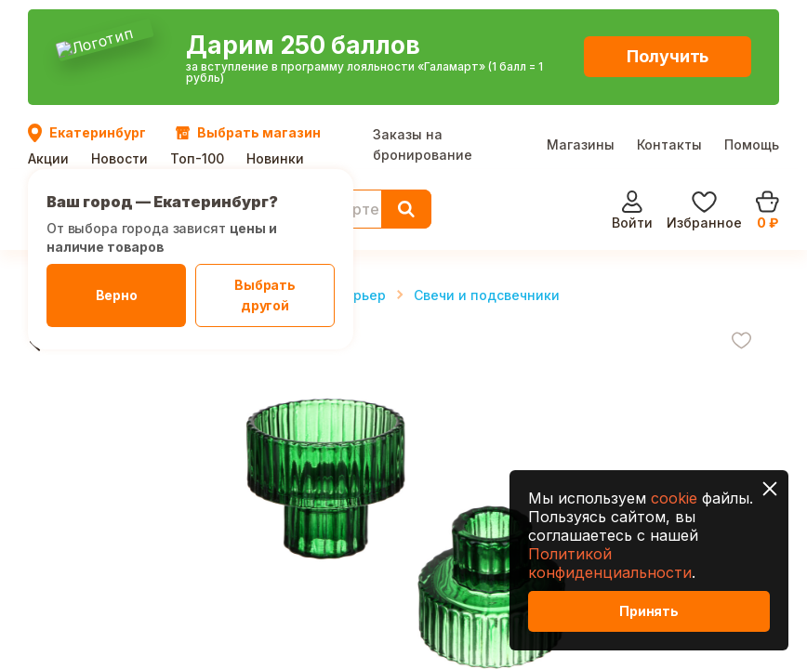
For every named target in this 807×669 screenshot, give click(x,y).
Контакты (669, 31)
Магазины (581, 31)
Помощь (751, 31)
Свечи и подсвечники (487, 181)
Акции (48, 44)
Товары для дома (172, 181)
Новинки (275, 44)
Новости (119, 44)
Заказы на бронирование (422, 31)
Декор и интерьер (323, 181)
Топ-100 (197, 44)
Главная (56, 181)
